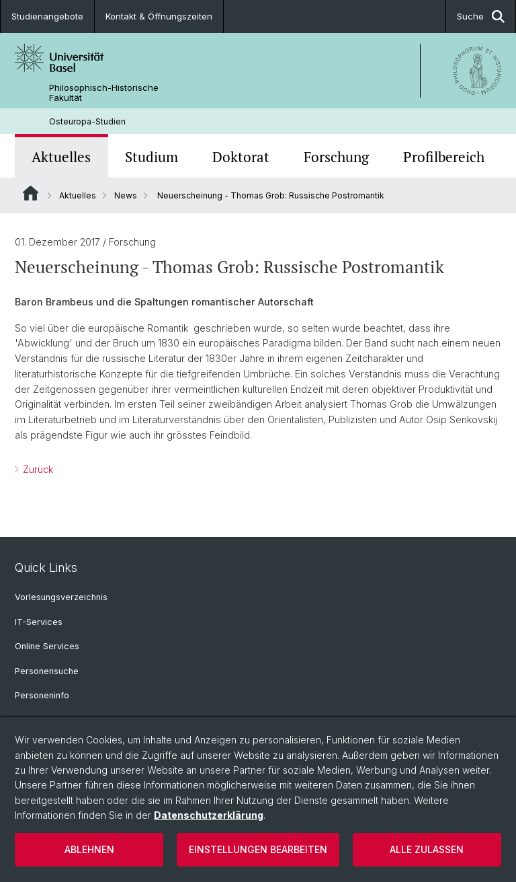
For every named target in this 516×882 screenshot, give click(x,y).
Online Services (47, 646)
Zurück (36, 469)
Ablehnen (89, 849)
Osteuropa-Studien (87, 121)
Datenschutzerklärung (208, 815)
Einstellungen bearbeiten (258, 849)
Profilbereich (443, 157)
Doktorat (240, 157)
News (125, 195)
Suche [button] (481, 16)
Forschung (336, 157)
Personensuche (47, 671)
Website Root (30, 193)
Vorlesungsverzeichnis (61, 597)
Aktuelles (61, 157)
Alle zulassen (427, 849)
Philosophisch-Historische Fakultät (104, 93)
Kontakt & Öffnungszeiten (158, 16)
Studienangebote (47, 16)
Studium (151, 157)
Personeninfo (42, 695)
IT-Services (38, 622)
